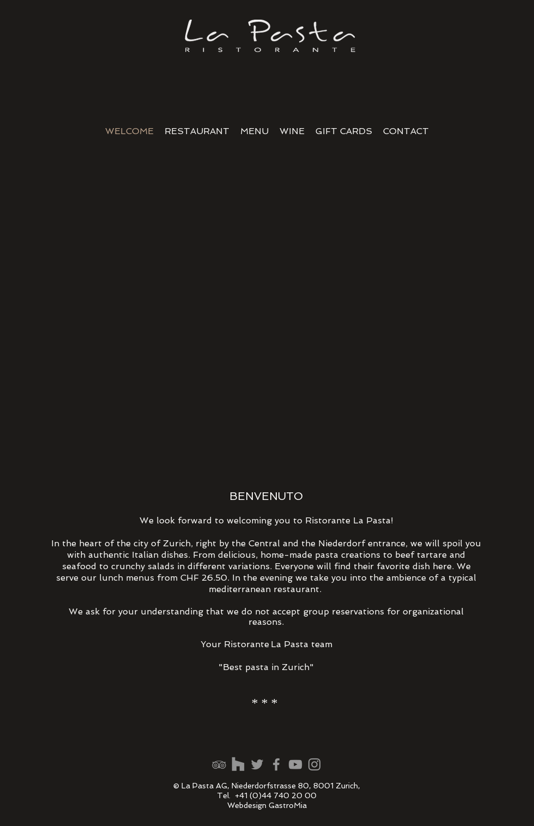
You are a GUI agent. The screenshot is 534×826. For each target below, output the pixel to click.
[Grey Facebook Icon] (276, 764)
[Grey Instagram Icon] (314, 764)
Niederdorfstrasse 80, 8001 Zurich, (296, 785)
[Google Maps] (238, 764)
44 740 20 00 (289, 795)
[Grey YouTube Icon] (295, 764)
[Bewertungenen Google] (257, 764)
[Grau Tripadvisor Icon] (219, 764)
